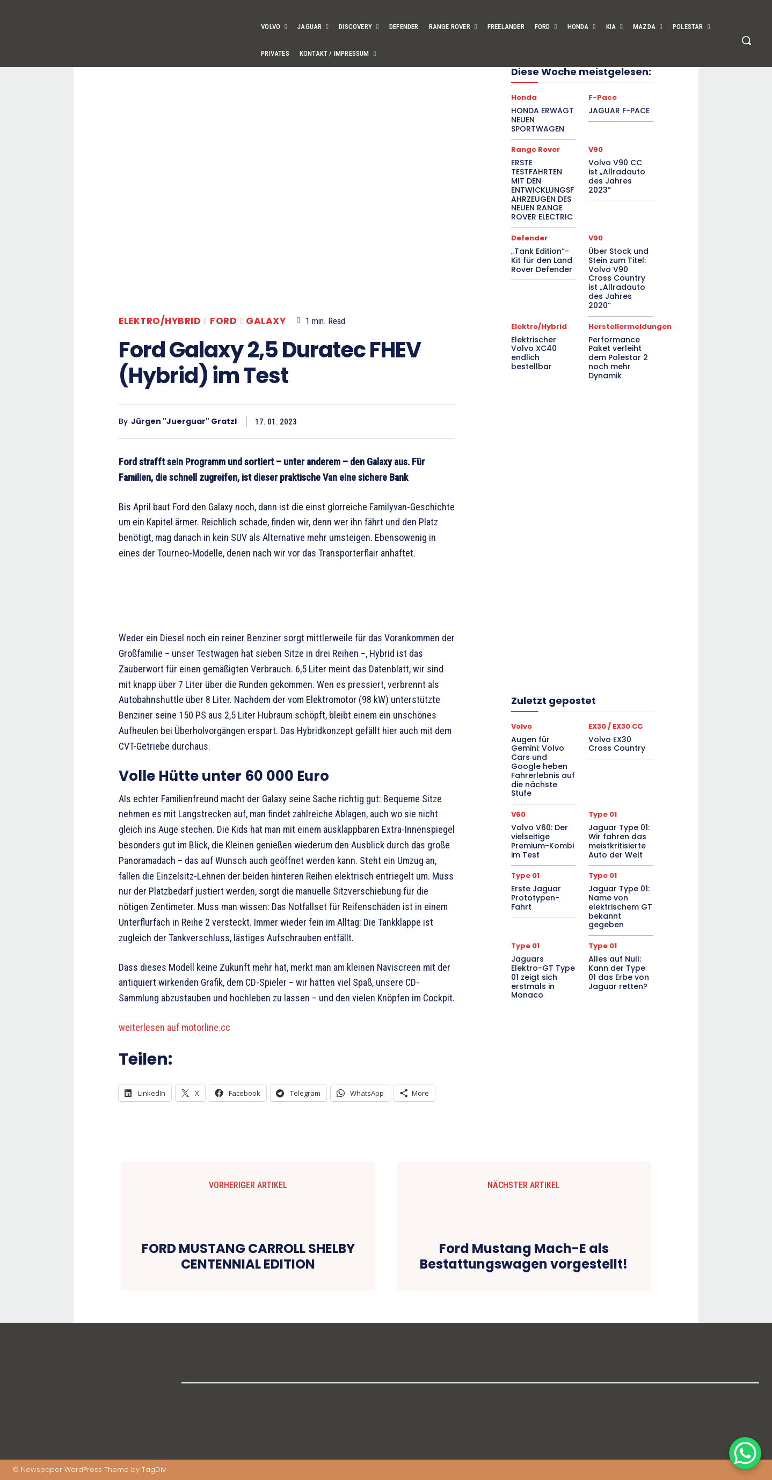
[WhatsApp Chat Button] (745, 1453)
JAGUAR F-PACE (619, 110)
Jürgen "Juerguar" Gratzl (184, 421)
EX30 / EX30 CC (615, 726)
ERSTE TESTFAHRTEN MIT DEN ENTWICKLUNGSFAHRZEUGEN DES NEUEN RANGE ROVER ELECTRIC (542, 189)
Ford (223, 321)
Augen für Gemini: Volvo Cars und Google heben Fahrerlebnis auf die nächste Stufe (543, 766)
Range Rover (535, 149)
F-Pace (602, 97)
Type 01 (602, 814)
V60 (518, 814)
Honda (524, 97)
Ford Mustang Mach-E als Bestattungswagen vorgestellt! (524, 1256)
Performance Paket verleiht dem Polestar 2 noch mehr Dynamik (618, 357)
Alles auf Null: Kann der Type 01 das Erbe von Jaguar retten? (618, 972)
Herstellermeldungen (630, 326)
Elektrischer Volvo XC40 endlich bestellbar (534, 353)
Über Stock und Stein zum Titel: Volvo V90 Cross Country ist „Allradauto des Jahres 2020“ (618, 278)
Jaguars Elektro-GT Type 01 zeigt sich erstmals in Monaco (543, 977)
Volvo (521, 726)
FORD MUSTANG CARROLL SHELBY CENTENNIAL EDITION (248, 1256)
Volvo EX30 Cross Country (616, 744)
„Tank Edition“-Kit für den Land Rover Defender (541, 260)
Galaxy (266, 321)
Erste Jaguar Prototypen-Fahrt (536, 897)
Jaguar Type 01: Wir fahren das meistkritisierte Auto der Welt (619, 841)
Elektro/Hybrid (160, 321)
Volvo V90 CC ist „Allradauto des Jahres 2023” (616, 176)
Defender (529, 238)
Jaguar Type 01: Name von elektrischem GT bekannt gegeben (620, 906)
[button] (746, 40)
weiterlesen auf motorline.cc (174, 1027)
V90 (595, 149)
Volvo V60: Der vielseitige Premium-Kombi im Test (542, 841)
